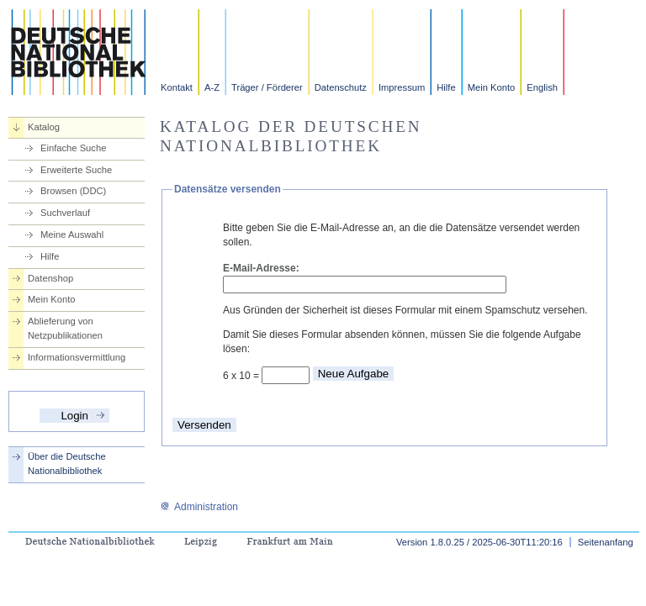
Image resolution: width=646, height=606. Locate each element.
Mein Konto (492, 87)
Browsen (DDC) (73, 191)
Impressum (402, 87)
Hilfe (446, 87)
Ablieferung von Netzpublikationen (65, 328)
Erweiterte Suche (76, 170)
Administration (199, 507)
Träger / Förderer (267, 87)
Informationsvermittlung (76, 357)
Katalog (44, 127)
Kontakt (177, 87)
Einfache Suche (73, 148)
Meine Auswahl (71, 234)
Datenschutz (341, 87)
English (542, 87)
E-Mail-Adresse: (261, 268)
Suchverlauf (65, 213)
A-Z (212, 87)
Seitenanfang (605, 542)
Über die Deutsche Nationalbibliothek (67, 463)
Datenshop (50, 278)
